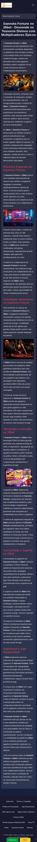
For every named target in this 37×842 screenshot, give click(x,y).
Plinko (6, 827)
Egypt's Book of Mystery (26, 812)
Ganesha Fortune (18, 827)
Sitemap (30, 827)
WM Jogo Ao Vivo (8, 812)
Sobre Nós (10, 801)
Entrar (25, 840)
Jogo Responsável (28, 807)
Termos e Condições (23, 801)
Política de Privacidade (10, 807)
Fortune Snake (18, 817)
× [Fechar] (35, 839)
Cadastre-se (12, 840)
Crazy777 (31, 822)
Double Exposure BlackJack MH (13, 822)
